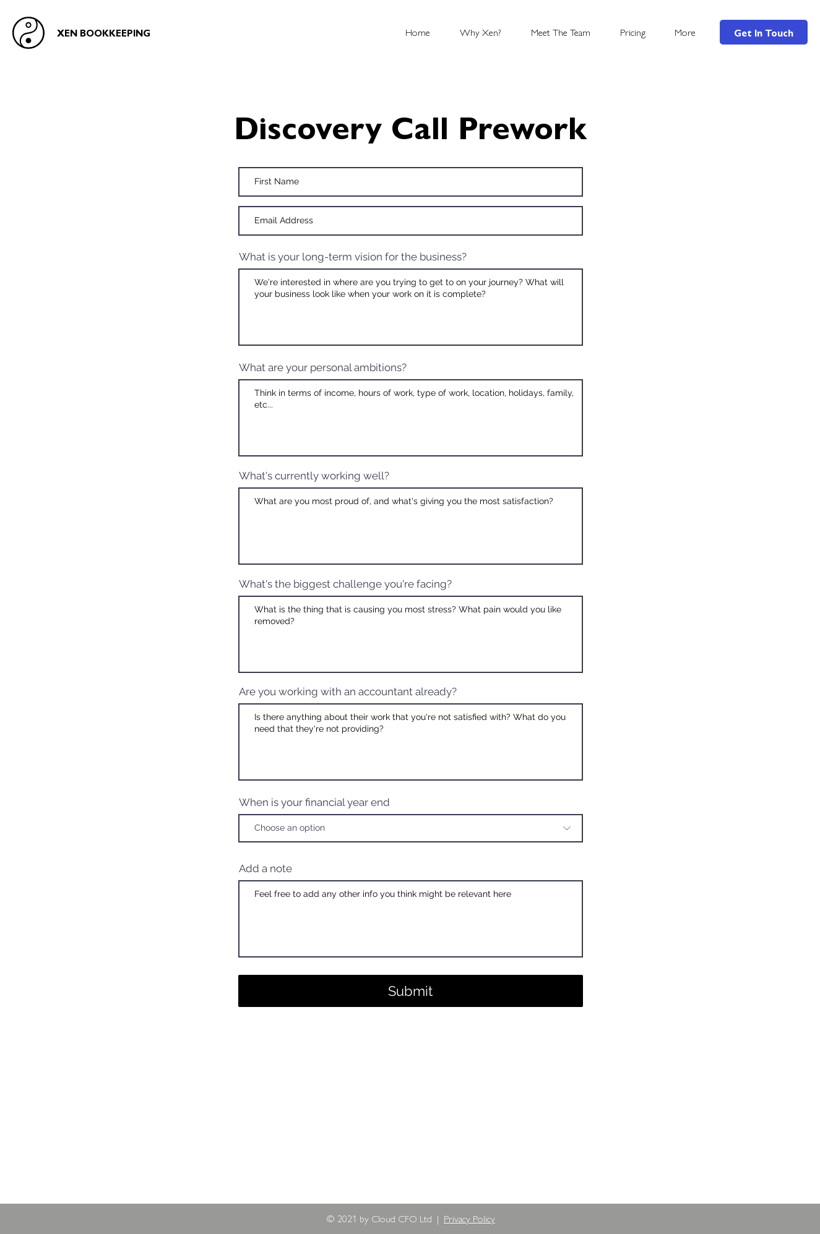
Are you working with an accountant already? (348, 692)
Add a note (265, 868)
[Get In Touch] (764, 32)
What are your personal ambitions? (323, 367)
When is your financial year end (314, 802)
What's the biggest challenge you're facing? (345, 584)
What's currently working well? (314, 476)
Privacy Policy (469, 1218)
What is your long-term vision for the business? (353, 257)
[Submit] (410, 991)
